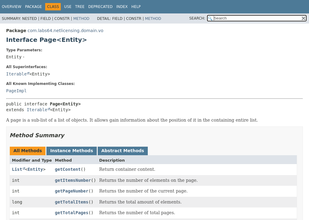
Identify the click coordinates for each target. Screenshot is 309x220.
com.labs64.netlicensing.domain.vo (65, 30)
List (17, 169)
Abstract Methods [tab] (122, 150)
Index (122, 7)
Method (81, 18)
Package (33, 7)
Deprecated (100, 7)
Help (136, 7)
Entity (35, 169)
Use (67, 7)
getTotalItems (72, 202)
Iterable (16, 74)
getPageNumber (72, 191)
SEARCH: (197, 18)
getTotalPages (72, 212)
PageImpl (16, 90)
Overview (11, 7)
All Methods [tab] (27, 150)
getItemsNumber (73, 180)
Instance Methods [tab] (71, 150)
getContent (68, 169)
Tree (80, 7)
